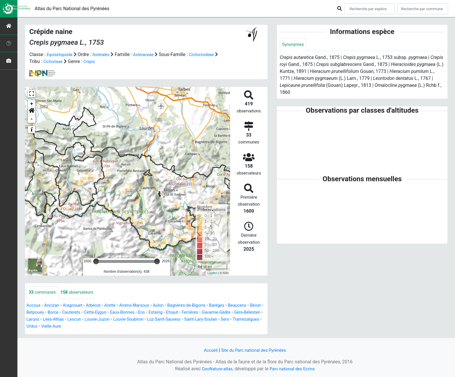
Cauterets (93, 312)
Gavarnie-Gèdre (249, 312)
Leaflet (212, 273)
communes (43, 292)
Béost (35, 312)
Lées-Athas (90, 319)
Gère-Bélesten (43, 319)
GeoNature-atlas (215, 368)
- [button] (31, 119)
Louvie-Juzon (138, 319)
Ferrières (221, 312)
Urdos (96, 326)
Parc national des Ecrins (293, 368)
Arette (117, 305)
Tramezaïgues (71, 326)
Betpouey (54, 312)
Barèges (232, 305)
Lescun (113, 319)
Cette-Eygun (118, 312)
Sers (48, 326)
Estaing (184, 312)
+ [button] (31, 103)
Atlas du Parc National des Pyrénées (72, 8)
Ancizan (54, 305)
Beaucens (255, 305)
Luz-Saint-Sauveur (210, 319)
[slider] (96, 261)
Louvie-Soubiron (172, 319)
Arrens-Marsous (143, 305)
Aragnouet (76, 305)
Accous (34, 305)
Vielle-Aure (116, 326)
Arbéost (99, 305)
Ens (169, 312)
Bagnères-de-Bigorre (199, 305)
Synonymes (294, 45)
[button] (31, 111)
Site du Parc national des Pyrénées (254, 350)
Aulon (169, 305)
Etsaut (201, 312)
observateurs (81, 292)
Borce (73, 312)
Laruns (68, 319)
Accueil (207, 350)
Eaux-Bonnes (148, 312)
